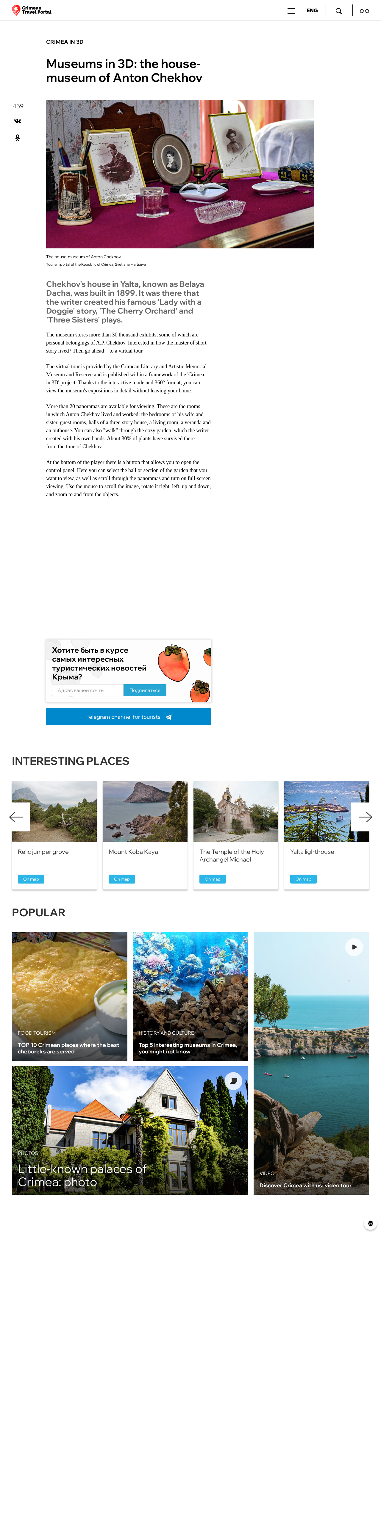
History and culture (166, 1033)
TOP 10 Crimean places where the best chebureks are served (68, 1048)
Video (267, 1173)
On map (31, 879)
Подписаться (144, 690)
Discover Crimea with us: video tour (306, 1185)
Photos (28, 1153)
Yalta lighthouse (312, 851)
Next (365, 816)
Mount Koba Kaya (133, 851)
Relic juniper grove (43, 851)
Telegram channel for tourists (128, 716)
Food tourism (37, 1033)
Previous (15, 816)
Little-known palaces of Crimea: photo (82, 1175)
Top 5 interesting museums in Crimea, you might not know (188, 1048)
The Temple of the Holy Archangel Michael (231, 855)
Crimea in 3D (65, 41)
